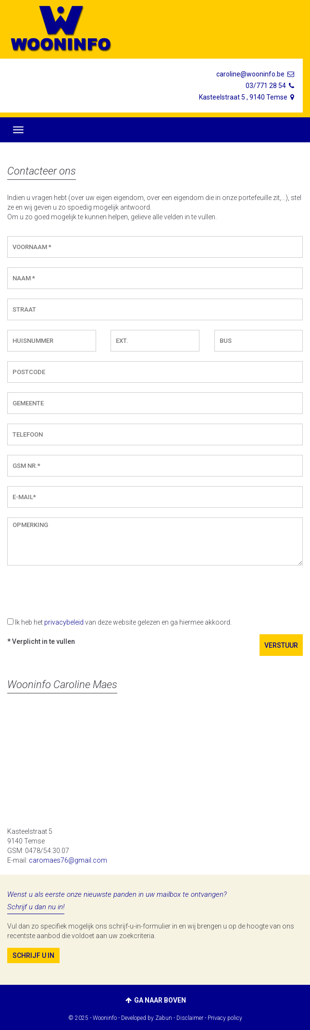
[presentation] (80, 591)
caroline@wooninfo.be (256, 74)
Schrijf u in (33, 955)
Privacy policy (225, 1018)
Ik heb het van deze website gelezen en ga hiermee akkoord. (123, 622)
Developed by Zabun (146, 1018)
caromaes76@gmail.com (68, 860)
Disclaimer (189, 1018)
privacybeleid (64, 622)
